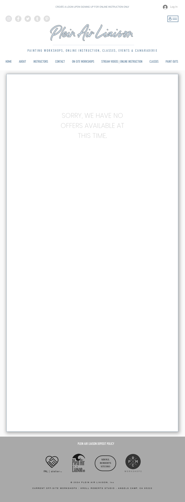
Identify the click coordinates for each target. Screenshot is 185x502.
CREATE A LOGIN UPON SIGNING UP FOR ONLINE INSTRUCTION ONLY (92, 7)
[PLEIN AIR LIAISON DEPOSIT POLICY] (96, 443)
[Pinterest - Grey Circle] (47, 19)
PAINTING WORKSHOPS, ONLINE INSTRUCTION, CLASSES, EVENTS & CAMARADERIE (92, 51)
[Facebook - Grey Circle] (18, 19)
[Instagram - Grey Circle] (8, 19)
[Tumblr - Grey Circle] (37, 19)
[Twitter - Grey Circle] (28, 19)
